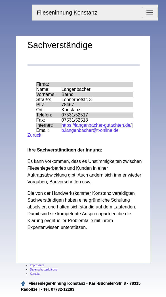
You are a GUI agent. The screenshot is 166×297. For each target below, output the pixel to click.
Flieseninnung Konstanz (67, 12)
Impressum (37, 265)
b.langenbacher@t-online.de (90, 130)
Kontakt (35, 273)
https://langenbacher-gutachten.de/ (97, 125)
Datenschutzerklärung (44, 269)
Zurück (34, 135)
